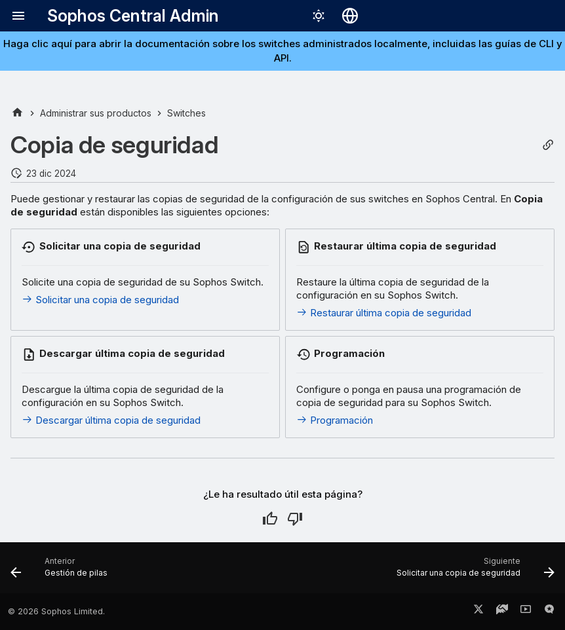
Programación (334, 420)
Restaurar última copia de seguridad (383, 312)
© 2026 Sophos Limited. (56, 611)
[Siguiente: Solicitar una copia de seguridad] (473, 571)
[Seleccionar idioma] (350, 16)
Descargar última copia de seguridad (111, 420)
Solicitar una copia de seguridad (100, 299)
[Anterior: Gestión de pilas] (61, 571)
